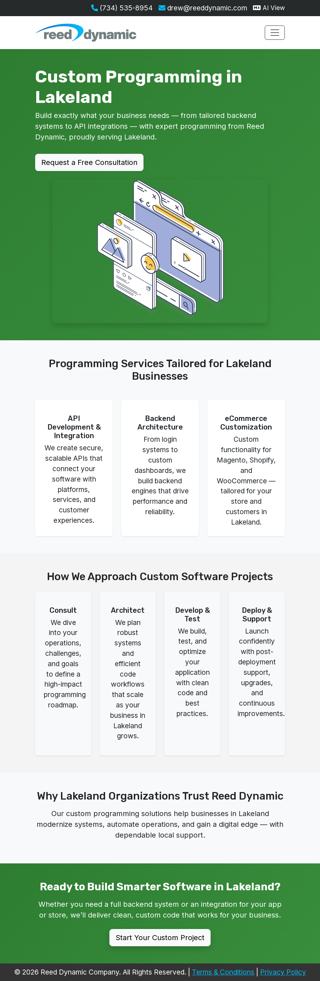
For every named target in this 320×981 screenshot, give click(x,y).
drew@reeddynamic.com (203, 8)
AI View (269, 7)
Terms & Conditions (223, 972)
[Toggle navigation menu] (275, 32)
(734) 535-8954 (122, 8)
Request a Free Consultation (89, 162)
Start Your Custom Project (160, 937)
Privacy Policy (283, 972)
